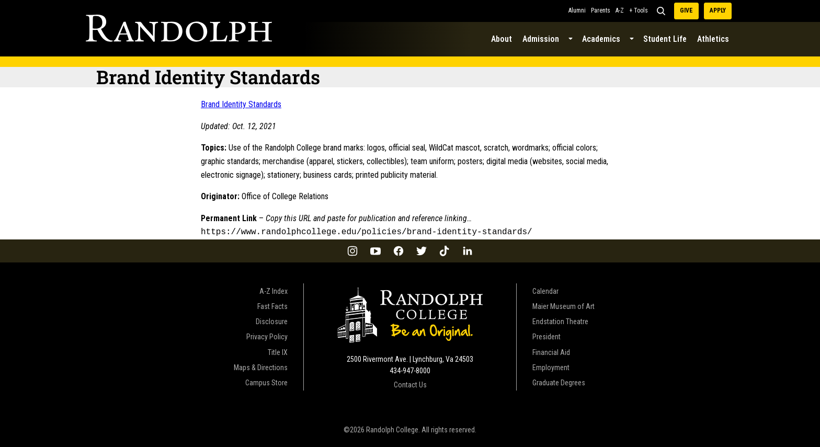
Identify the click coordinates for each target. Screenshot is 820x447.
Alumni (577, 10)
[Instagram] (352, 249)
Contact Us (410, 384)
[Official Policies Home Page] (179, 28)
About (501, 39)
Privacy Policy (267, 335)
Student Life (665, 39)
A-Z (620, 10)
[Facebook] (398, 249)
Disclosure (272, 320)
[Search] (661, 11)
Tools (641, 10)
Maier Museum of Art (563, 305)
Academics (601, 39)
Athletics (713, 39)
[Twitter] (421, 249)
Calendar (545, 290)
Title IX (278, 351)
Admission (540, 39)
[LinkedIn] (467, 249)
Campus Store (266, 381)
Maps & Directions (261, 366)
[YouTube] (375, 249)
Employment (551, 366)
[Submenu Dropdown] (570, 39)
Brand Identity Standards (241, 104)
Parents (600, 10)
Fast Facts (272, 305)
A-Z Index (273, 290)
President (546, 335)
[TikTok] (444, 249)
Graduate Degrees (558, 381)
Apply (718, 10)
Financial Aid (551, 351)
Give (686, 10)
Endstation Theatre (560, 320)
